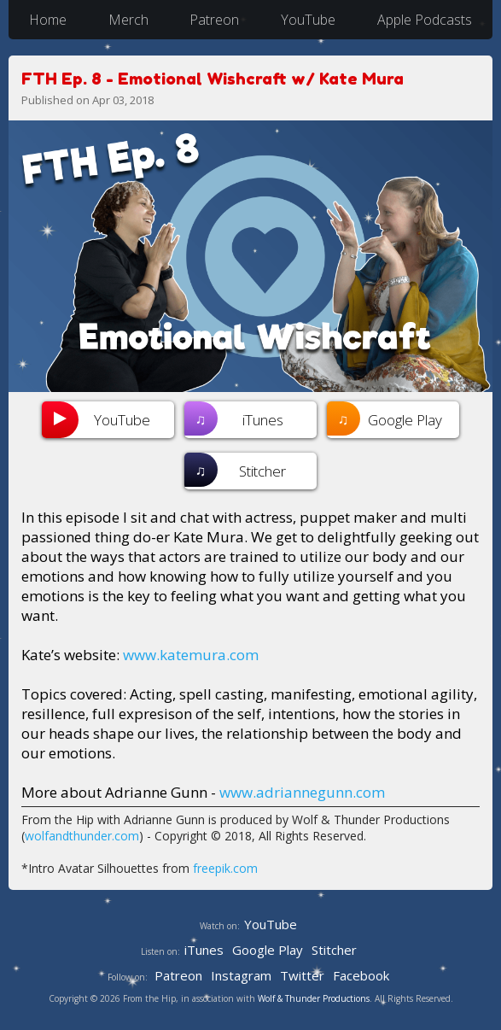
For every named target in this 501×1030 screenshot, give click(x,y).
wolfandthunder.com (82, 836)
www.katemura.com (191, 654)
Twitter (302, 975)
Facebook (361, 975)
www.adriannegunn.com (302, 792)
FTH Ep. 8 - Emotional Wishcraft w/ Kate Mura (212, 78)
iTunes (233, 418)
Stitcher (235, 470)
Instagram (241, 975)
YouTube (308, 19)
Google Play (384, 418)
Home (48, 19)
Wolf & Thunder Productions (314, 998)
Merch (128, 19)
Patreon (214, 19)
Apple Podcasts (424, 19)
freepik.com (225, 868)
